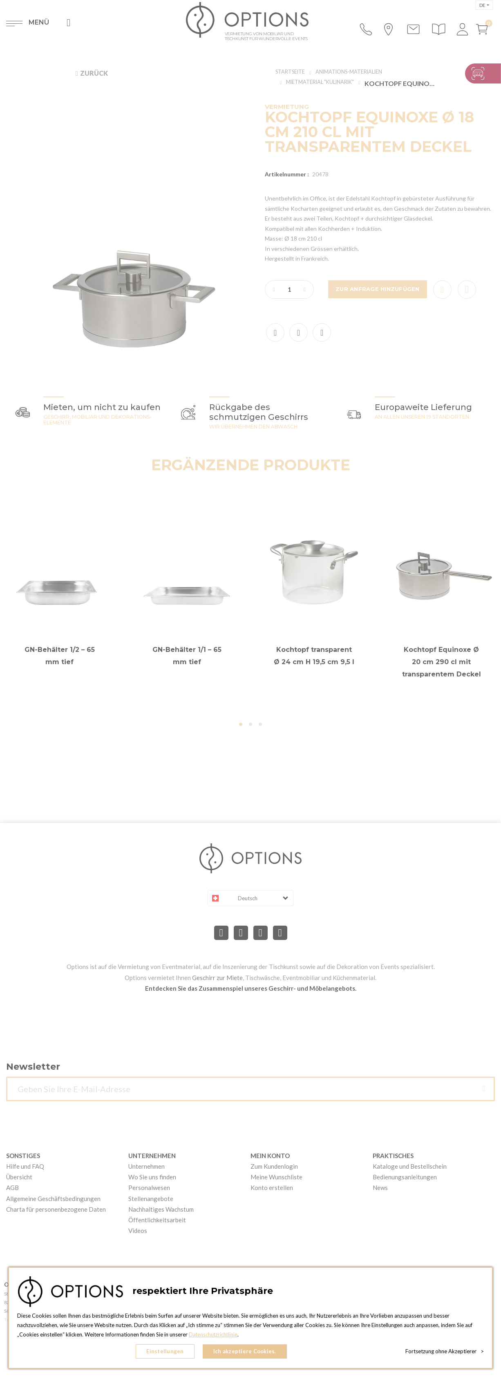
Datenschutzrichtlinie (214, 1336)
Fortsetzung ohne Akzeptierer (444, 1352)
